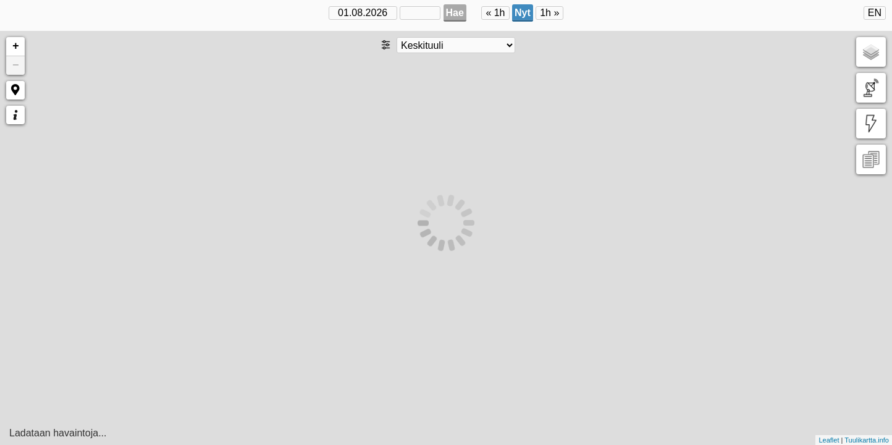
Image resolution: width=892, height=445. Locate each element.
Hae (455, 12)
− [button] (15, 65)
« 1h (495, 12)
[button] (15, 90)
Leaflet (828, 440)
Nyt (523, 12)
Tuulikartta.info (866, 440)
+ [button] (15, 46)
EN (874, 12)
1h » (549, 12)
